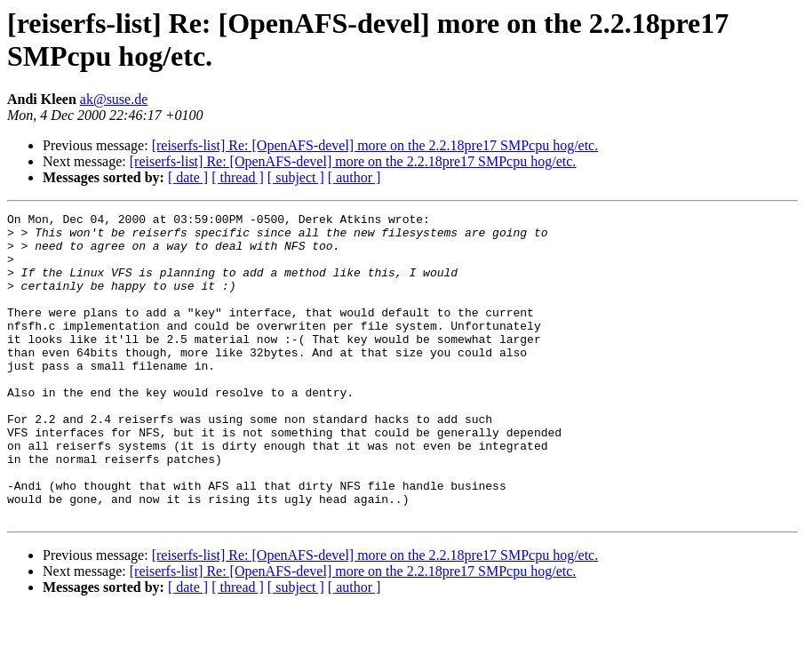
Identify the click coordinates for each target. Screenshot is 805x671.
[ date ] (188, 177)
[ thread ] (237, 177)
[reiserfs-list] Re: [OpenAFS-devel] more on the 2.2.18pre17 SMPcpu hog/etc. (375, 145)
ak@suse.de (114, 99)
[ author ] (354, 177)
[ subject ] (295, 177)
